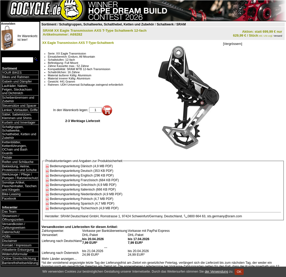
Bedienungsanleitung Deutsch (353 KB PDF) (81, 171)
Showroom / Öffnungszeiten (13, 217)
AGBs (6, 236)
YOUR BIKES (12, 73)
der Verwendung (216, 271)
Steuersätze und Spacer (19, 105)
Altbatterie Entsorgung (18, 250)
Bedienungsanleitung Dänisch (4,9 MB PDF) (81, 166)
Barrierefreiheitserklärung (20, 263)
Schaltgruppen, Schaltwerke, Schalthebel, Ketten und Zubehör (19, 132)
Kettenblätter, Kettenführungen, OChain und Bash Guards (14, 147)
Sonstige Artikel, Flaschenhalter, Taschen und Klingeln (19, 186)
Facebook (9, 198)
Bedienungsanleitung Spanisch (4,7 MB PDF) (82, 203)
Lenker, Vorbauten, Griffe (20, 110)
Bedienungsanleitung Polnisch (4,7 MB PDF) (81, 199)
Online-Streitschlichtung (19, 258)
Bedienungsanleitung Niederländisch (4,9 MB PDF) (86, 194)
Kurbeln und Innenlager (18, 122)
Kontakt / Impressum (16, 245)
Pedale (7, 157)
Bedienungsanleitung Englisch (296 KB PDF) (82, 175)
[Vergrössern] (232, 44)
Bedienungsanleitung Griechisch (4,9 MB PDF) (83, 185)
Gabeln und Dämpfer (17, 81)
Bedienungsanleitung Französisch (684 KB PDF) (84, 180)
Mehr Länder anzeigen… (59, 259)
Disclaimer (9, 241)
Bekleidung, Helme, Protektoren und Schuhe (19, 168)
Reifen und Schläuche (18, 162)
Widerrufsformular (15, 254)
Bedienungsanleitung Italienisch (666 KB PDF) (83, 189)
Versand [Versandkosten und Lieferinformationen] (278, 36)
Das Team (9, 211)
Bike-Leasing (11, 194)
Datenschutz (11, 232)
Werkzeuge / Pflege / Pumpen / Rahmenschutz (20, 176)
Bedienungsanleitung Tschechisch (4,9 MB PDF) (84, 208)
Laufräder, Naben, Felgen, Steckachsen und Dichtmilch (17, 89)
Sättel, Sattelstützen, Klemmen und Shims (17, 116)
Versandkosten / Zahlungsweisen (13, 225)
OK (239, 272)
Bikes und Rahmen (15, 77)
